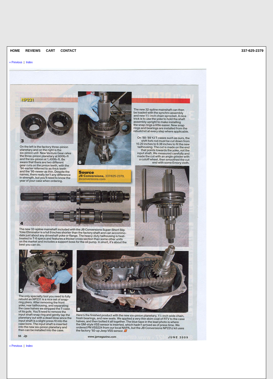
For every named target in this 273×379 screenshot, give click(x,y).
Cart (50, 51)
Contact (68, 51)
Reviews (32, 51)
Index (29, 62)
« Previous (15, 62)
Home (15, 51)
